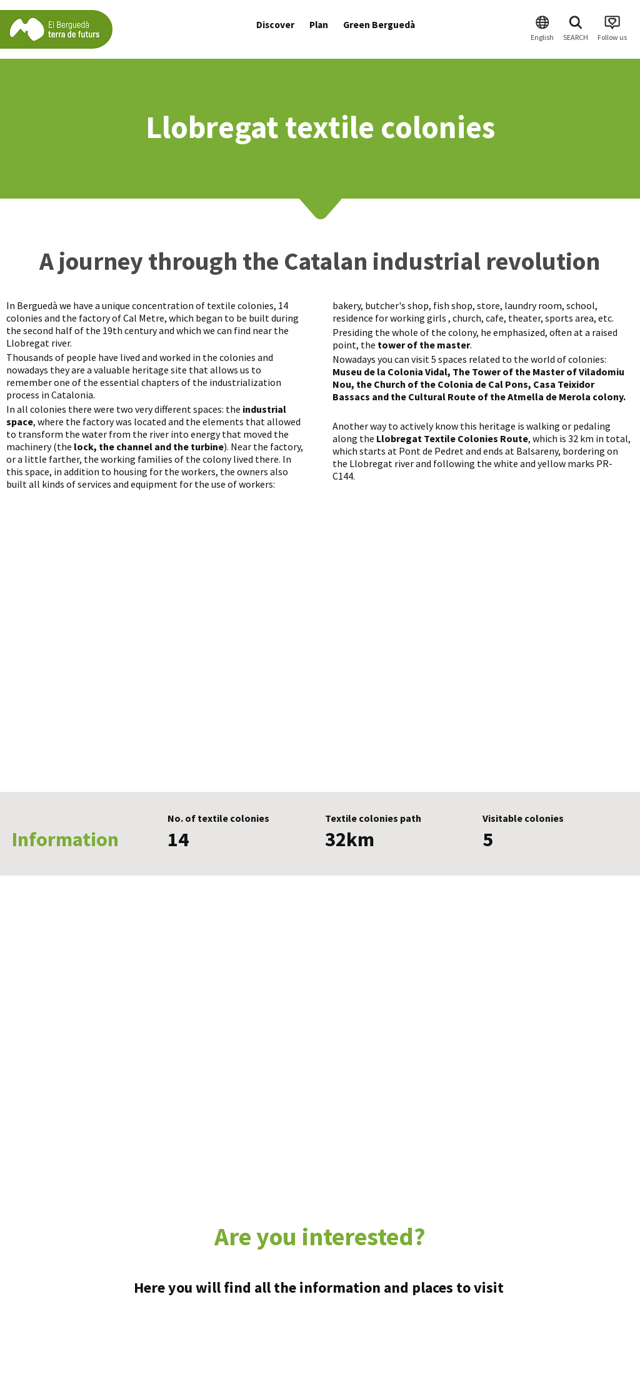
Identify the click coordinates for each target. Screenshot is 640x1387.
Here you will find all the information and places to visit (320, 1287)
